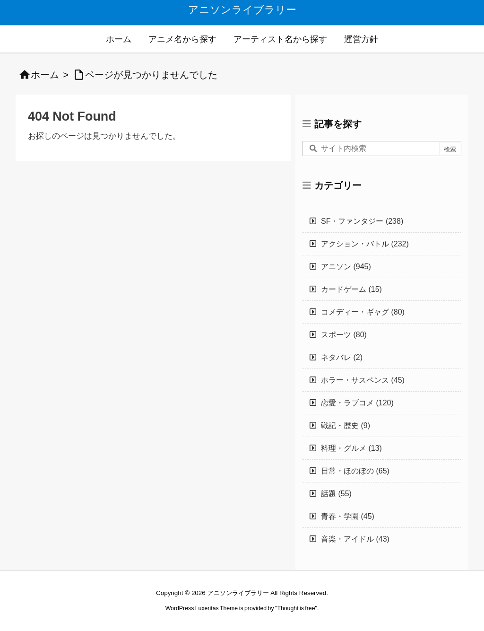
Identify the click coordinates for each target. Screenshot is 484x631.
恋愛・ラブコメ (357, 403)
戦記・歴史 (345, 425)
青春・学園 (347, 516)
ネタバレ (342, 357)
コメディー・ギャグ (363, 312)
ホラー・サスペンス (363, 380)
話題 (336, 494)
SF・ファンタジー (362, 221)
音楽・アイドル (355, 539)
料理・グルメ (351, 448)
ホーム (45, 75)
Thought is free (296, 608)
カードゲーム (351, 289)
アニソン (346, 267)
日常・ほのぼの (355, 471)
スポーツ (344, 335)
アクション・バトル (365, 244)
